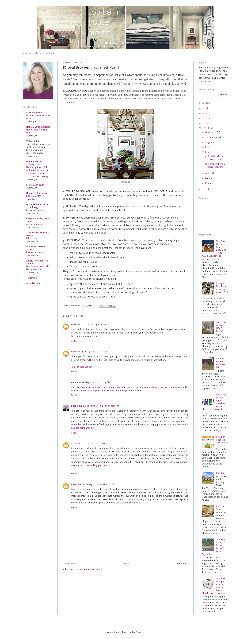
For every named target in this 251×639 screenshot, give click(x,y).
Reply (74, 341)
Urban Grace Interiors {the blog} (38, 206)
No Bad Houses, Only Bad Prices (221, 363)
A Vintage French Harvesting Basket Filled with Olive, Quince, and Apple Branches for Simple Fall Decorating (37, 170)
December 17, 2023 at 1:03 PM (103, 406)
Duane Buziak (78, 406)
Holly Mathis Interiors (38, 127)
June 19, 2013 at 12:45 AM (95, 351)
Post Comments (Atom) (89, 569)
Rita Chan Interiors (35, 196)
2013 (205, 123)
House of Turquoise (37, 193)
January (209, 183)
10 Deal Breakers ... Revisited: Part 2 (215, 158)
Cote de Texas (34, 112)
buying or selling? (31, 53)
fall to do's (31, 238)
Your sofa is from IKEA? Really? (221, 326)
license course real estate (85, 336)
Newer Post (70, 563)
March (208, 178)
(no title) (220, 473)
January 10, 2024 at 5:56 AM (92, 443)
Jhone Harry (77, 484)
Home (126, 563)
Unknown (76, 324)
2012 (205, 128)
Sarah (74, 443)
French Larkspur (35, 185)
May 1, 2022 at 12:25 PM (97, 382)
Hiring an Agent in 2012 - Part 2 (222, 441)
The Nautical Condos (82, 366)
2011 (205, 189)
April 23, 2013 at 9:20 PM (95, 324)
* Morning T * (33, 278)
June (207, 152)
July (207, 147)
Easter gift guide (34, 210)
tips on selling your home (96, 465)
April (208, 173)
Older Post (181, 563)
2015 (205, 113)
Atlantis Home (34, 283)
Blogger (140, 632)
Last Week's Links (34, 252)
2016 (205, 108)
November (211, 132)
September (211, 137)
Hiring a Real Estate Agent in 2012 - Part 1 (222, 289)
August (209, 142)
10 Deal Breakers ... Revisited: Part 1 (215, 165)
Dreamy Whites (34, 161)
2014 (205, 118)
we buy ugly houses (130, 502)
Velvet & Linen (34, 141)
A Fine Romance (34, 224)
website (50, 53)
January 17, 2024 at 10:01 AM (100, 484)
